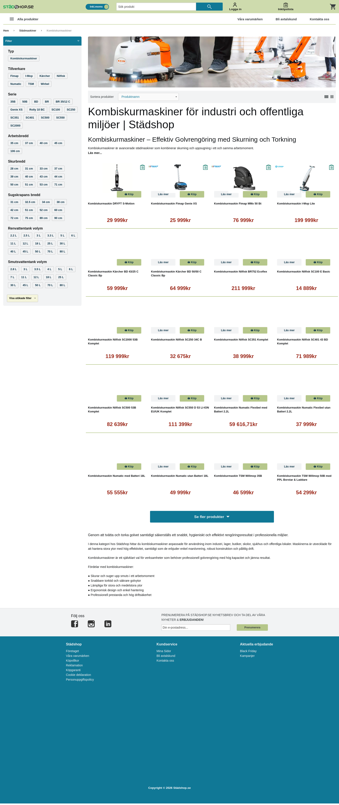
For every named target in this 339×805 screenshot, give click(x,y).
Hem (6, 30)
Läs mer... (95, 153)
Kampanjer (247, 657)
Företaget (72, 652)
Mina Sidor (164, 652)
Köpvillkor (72, 662)
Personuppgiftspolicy (80, 681)
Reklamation (74, 667)
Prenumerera (252, 629)
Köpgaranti (73, 671)
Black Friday (248, 652)
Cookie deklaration (78, 676)
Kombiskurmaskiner (59, 30)
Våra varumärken (77, 657)
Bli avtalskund (166, 657)
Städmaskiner (27, 30)
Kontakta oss (165, 662)
